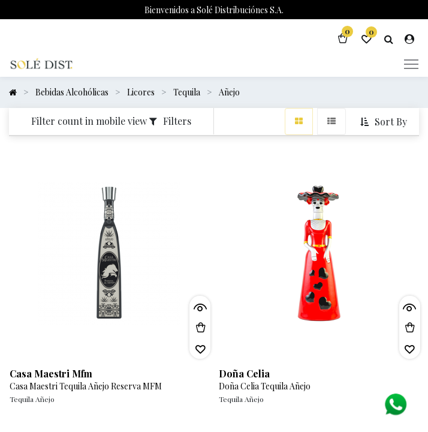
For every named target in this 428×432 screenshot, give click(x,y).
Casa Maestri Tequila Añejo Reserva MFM (86, 386)
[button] (385, 122)
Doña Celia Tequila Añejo (265, 386)
